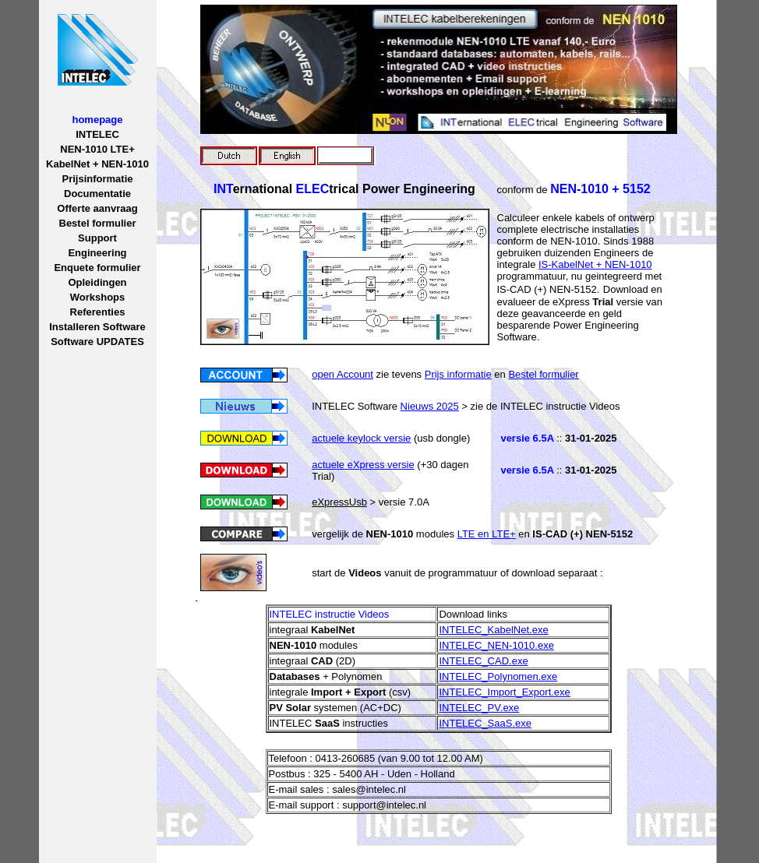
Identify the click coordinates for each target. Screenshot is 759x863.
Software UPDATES (97, 341)
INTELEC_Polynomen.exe (498, 676)
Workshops (97, 297)
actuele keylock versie (361, 438)
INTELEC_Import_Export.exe (504, 692)
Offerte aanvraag (97, 208)
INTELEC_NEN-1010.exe (496, 645)
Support (97, 238)
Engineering (97, 253)
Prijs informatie (458, 374)
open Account (342, 374)
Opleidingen (97, 282)
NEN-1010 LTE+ (97, 149)
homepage (97, 119)
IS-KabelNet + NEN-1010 (595, 264)
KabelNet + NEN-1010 (97, 164)
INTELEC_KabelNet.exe (493, 630)
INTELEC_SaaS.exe (485, 723)
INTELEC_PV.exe (479, 707)
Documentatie (97, 193)
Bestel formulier (97, 223)
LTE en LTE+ (486, 534)
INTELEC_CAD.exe (483, 661)
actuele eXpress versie (363, 464)
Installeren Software (97, 327)
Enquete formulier (97, 267)
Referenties (97, 312)
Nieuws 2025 (430, 406)
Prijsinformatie (97, 179)
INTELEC (97, 134)
